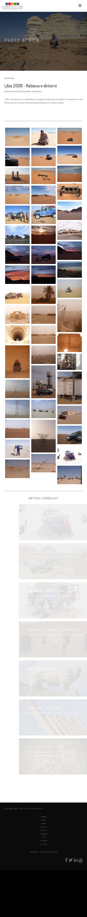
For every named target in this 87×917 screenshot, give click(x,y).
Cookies (43, 844)
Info (43, 837)
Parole (43, 827)
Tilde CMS (34, 852)
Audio (43, 823)
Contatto (43, 840)
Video (43, 820)
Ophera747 (52, 852)
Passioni (43, 830)
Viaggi (43, 816)
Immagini (43, 833)
